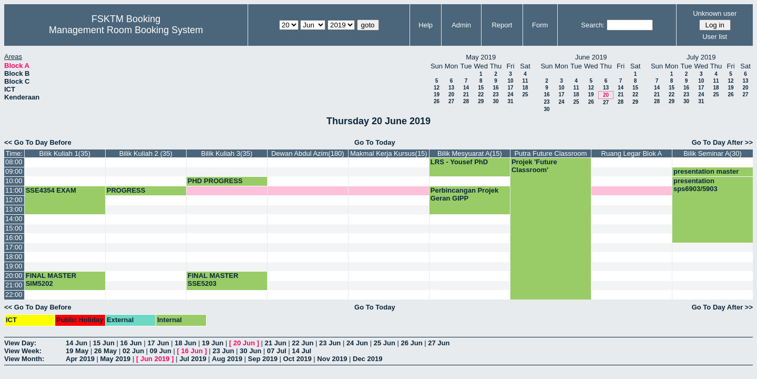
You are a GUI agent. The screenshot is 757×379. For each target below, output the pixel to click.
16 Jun (131, 343)
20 (451, 94)
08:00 (14, 162)
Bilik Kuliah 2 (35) (145, 153)
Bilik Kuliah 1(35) (64, 153)
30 (495, 101)
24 (510, 94)
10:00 (14, 181)
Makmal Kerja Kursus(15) (388, 153)
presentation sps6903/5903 (695, 185)
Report (502, 25)
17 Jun (158, 343)
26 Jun (411, 343)
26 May (105, 351)
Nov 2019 (332, 359)
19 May (77, 351)
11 (525, 81)
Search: (593, 25)
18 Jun (185, 343)
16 (495, 88)
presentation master (706, 171)
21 (466, 94)
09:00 (14, 171)
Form (540, 25)
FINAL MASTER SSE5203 (213, 279)
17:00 (14, 247)
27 (451, 101)
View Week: (23, 351)
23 (495, 94)
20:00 (14, 276)
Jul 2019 (192, 359)
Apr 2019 (80, 359)
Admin (461, 25)
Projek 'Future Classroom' (534, 166)
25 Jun (384, 343)
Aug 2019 (227, 359)
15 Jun (104, 343)
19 (436, 94)
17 (510, 88)
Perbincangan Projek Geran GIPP (464, 194)
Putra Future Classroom (550, 153)
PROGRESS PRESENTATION (133, 194)
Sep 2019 (263, 359)
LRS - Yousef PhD (459, 162)
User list (714, 37)
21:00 (14, 285)
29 (481, 101)
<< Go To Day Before (37, 142)
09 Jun (160, 351)
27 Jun (438, 343)
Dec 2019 (367, 359)
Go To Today (374, 142)
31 (510, 101)
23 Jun (330, 343)
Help (425, 25)
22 (481, 94)
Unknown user (714, 13)
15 (481, 88)
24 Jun (357, 343)
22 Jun (302, 343)
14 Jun (76, 343)
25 (525, 94)
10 (510, 81)
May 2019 (115, 359)
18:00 (14, 257)
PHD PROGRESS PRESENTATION (215, 185)
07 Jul (277, 351)
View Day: (20, 343)
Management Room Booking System (126, 30)
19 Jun (212, 343)
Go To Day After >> (722, 142)
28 (466, 101)
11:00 (14, 190)
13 (451, 88)
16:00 (14, 238)
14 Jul (301, 351)
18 (525, 88)
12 (436, 88)
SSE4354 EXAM (51, 190)
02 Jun (133, 351)
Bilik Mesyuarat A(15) (469, 153)
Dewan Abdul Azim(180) (307, 153)
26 (436, 101)
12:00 (14, 200)
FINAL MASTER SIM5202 (51, 279)
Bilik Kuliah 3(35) (227, 153)
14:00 (14, 219)
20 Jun (244, 343)
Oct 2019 (297, 359)
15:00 (14, 228)
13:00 (14, 209)
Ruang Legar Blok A (631, 153)
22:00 (14, 294)
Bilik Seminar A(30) (712, 153)
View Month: (24, 359)
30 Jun (250, 351)
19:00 (14, 266)
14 (466, 88)
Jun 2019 (155, 359)
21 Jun (275, 343)
